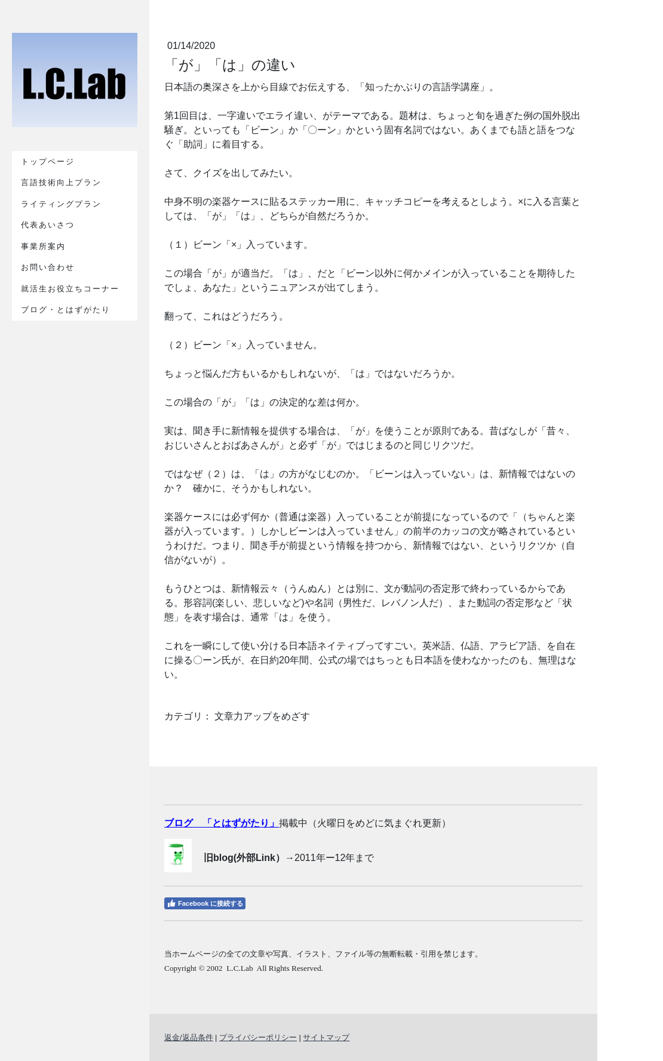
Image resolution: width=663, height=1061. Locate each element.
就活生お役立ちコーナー (70, 288)
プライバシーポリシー (258, 1037)
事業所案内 (43, 246)
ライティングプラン (61, 203)
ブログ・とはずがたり (65, 309)
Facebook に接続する (205, 903)
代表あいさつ (48, 224)
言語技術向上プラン (61, 182)
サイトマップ (326, 1037)
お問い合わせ (48, 267)
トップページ (48, 161)
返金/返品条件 (188, 1037)
